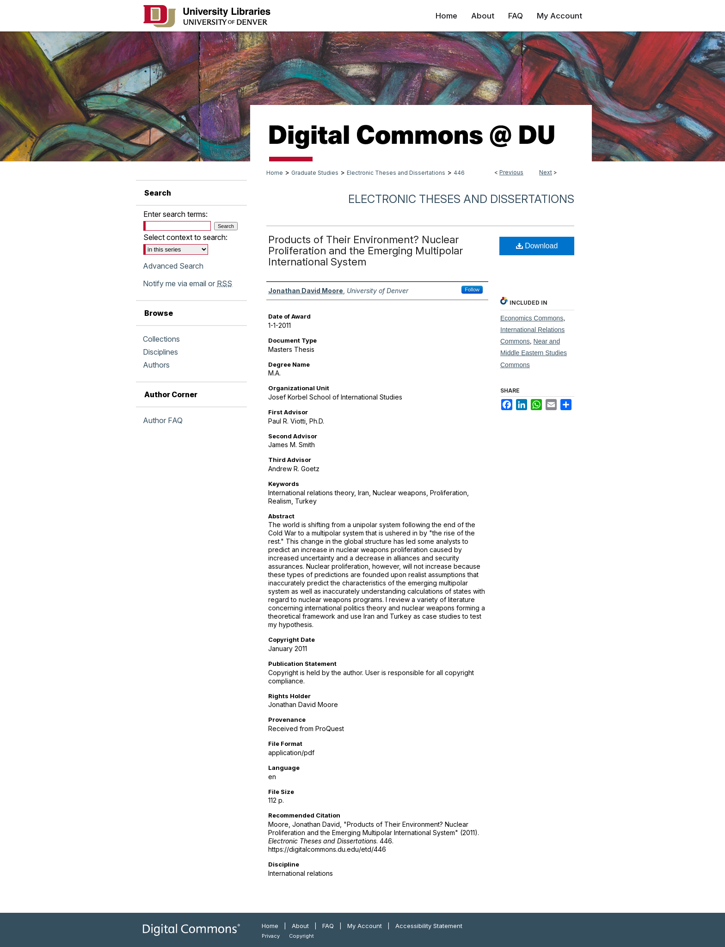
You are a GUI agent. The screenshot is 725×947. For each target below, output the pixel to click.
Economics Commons (531, 318)
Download (537, 246)
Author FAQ (163, 420)
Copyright (301, 936)
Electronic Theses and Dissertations (396, 172)
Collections (161, 339)
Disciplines (160, 352)
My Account (364, 925)
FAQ (328, 925)
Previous (511, 172)
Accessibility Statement (428, 925)
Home (274, 172)
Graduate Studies (314, 172)
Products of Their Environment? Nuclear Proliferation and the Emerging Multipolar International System (365, 251)
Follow (472, 289)
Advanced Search (173, 266)
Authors (156, 364)
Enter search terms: (175, 214)
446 (459, 172)
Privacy (271, 936)
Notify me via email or (187, 283)
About (300, 925)
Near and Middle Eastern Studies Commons (533, 353)
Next (545, 172)
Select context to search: (185, 237)
